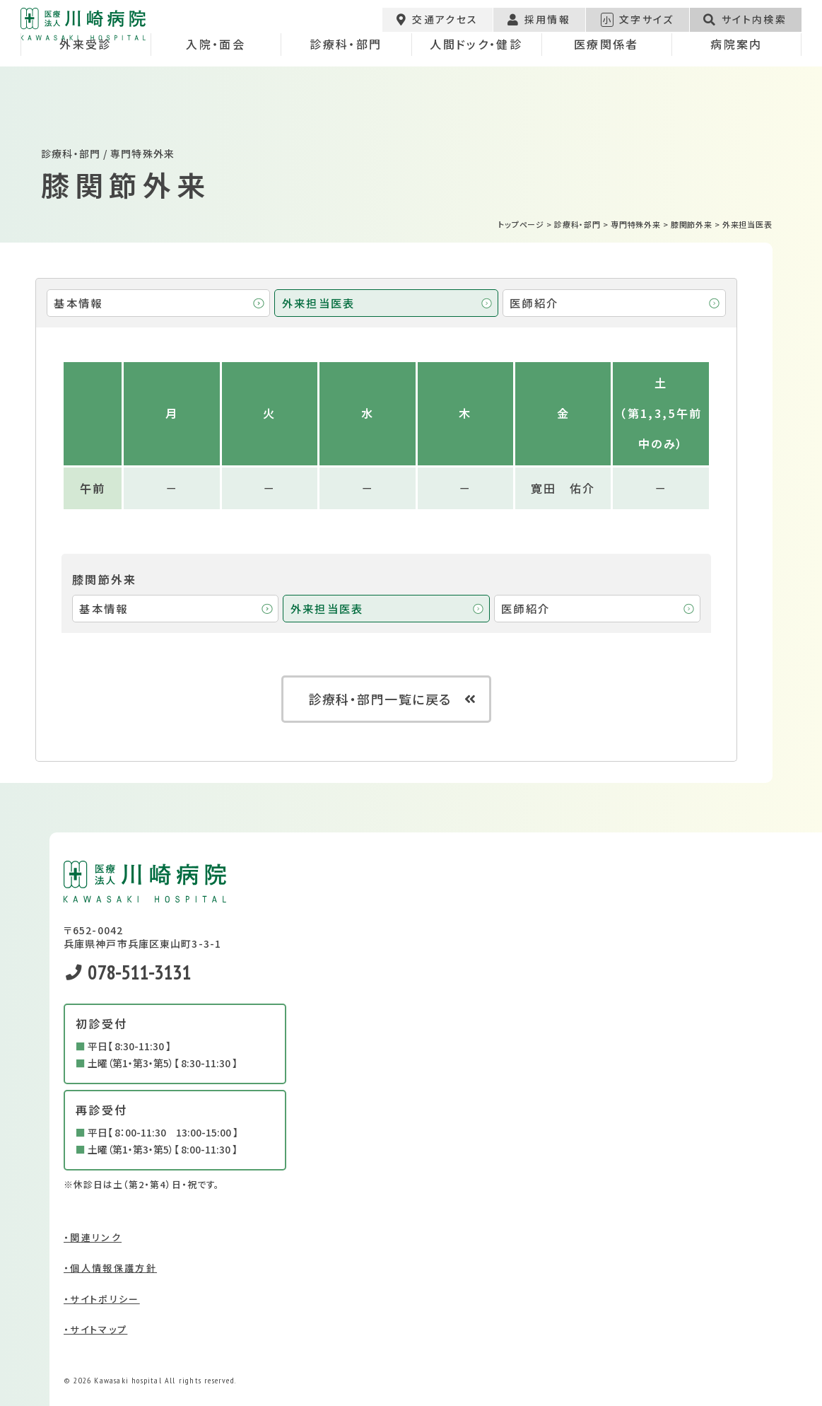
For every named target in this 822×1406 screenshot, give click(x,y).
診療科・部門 (346, 87)
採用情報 (538, 25)
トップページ (521, 224)
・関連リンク (93, 1237)
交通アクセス (437, 25)
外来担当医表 (319, 302)
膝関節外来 (691, 224)
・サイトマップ (95, 1329)
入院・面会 (215, 87)
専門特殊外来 (636, 224)
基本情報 (78, 302)
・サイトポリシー (102, 1299)
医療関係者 (606, 87)
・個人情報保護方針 (110, 1267)
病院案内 (736, 87)
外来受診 (85, 87)
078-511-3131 (128, 972)
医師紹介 (534, 302)
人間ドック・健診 (476, 87)
